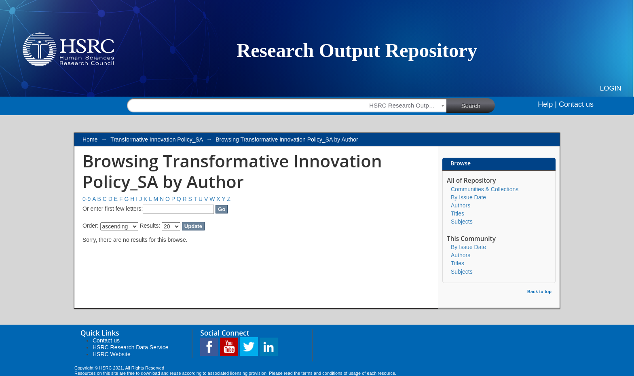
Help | (547, 104)
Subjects (462, 221)
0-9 (86, 199)
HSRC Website (112, 354)
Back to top (539, 291)
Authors (460, 205)
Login (610, 88)
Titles (457, 213)
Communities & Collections (484, 189)
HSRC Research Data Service (131, 347)
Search (478, 105)
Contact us (576, 104)
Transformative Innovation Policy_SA (156, 139)
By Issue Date (468, 197)
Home (89, 139)
